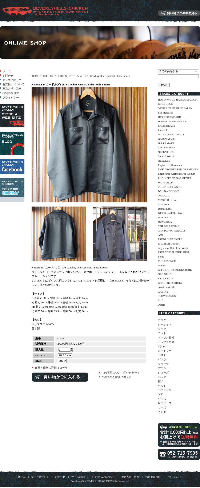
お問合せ (8, 75)
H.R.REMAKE (166, 143)
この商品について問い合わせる (120, 372)
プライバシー (11, 97)
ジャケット (165, 324)
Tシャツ (163, 346)
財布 (160, 394)
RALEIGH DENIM (169, 243)
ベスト (162, 355)
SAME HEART (166, 125)
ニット (162, 333)
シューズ (163, 372)
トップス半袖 (166, 342)
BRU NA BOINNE (168, 191)
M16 (160, 300)
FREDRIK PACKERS (170, 239)
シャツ (162, 328)
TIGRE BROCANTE (169, 186)
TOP (34, 75)
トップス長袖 (166, 337)
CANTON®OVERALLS (172, 230)
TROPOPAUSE (166, 147)
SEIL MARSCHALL (169, 226)
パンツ (162, 359)
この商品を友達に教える (116, 377)
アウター (163, 320)
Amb (160, 234)
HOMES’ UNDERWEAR (172, 121)
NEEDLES (46, 75)
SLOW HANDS (167, 295)
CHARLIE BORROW (170, 282)
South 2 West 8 (166, 156)
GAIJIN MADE (166, 138)
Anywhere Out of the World (173, 248)
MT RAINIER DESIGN (171, 134)
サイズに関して (12, 80)
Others (161, 304)
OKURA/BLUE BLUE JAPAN (175, 108)
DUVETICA (165, 221)
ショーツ (163, 363)
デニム (162, 368)
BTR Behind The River (170, 213)
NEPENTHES (165, 151)
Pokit (161, 256)
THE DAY (164, 204)
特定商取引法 (11, 93)
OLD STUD (164, 274)
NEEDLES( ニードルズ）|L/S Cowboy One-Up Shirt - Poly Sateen (92, 75)
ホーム (7, 71)
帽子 (160, 381)
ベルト (162, 385)
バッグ (162, 376)
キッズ (162, 407)
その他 (162, 411)
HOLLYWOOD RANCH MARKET (178, 99)
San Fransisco (165, 112)
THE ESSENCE (167, 261)
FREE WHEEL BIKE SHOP (173, 252)
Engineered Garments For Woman (176, 173)
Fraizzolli (163, 130)
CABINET (164, 291)
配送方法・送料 (12, 88)
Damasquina (165, 208)
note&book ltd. (166, 287)
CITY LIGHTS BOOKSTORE (175, 269)
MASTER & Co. (167, 199)
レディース (165, 403)
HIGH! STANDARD (169, 117)
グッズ (162, 398)
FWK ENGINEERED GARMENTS (178, 169)
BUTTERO (164, 217)
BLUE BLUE (165, 103)
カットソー (165, 350)
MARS (162, 265)
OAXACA (164, 195)
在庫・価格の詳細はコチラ (51, 367)
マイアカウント (40, 477)
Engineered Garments (170, 165)
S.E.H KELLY (166, 278)
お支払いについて (13, 84)
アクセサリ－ (166, 390)
